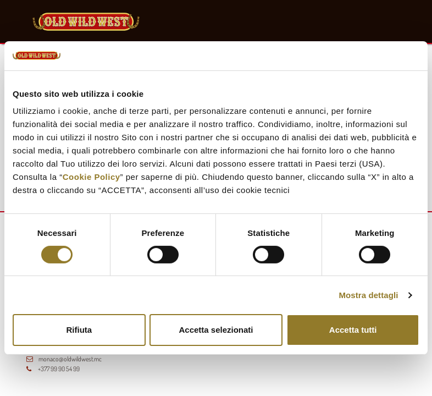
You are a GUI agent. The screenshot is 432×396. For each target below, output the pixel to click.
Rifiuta (79, 329)
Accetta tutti (353, 329)
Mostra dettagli (368, 295)
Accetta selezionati (216, 329)
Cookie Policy (91, 177)
